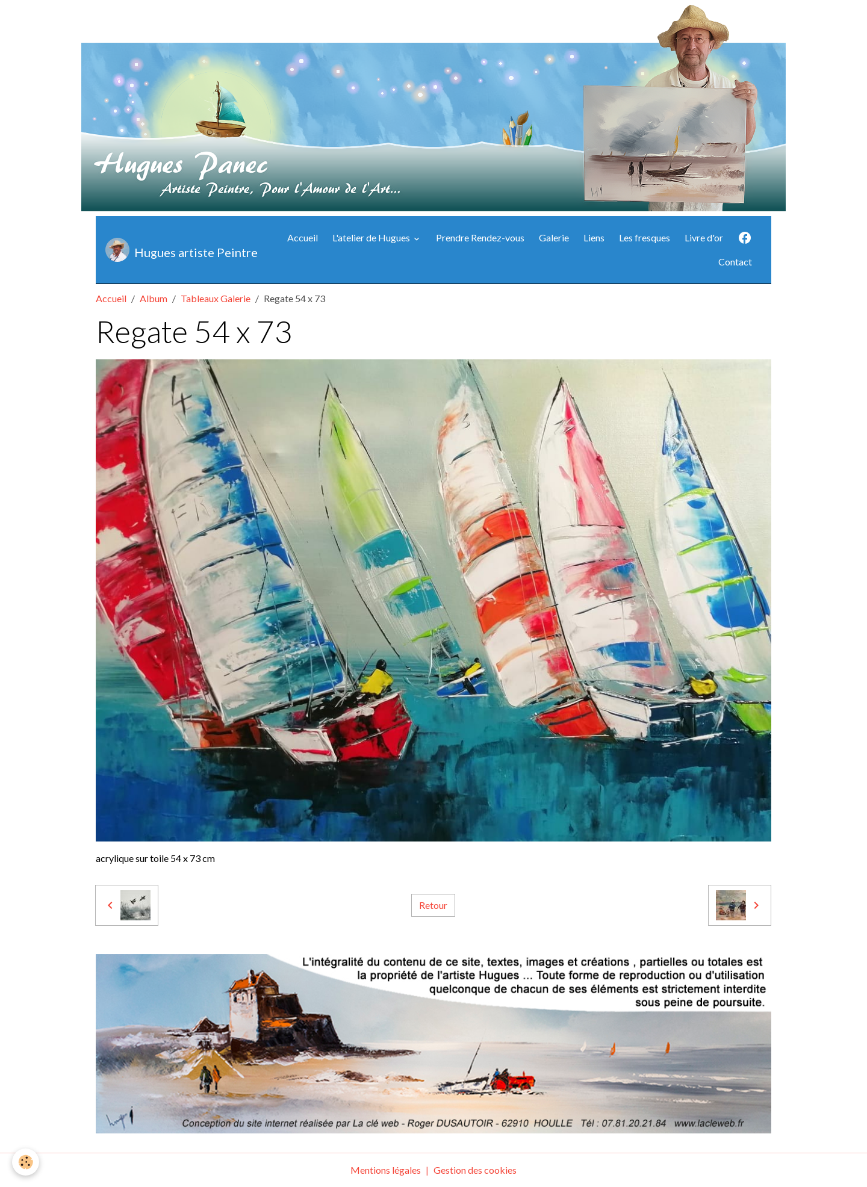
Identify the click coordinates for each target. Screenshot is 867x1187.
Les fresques (644, 237)
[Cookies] (25, 1162)
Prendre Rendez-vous (480, 237)
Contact (735, 261)
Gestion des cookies (475, 1170)
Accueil (302, 237)
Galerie (554, 237)
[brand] (177, 250)
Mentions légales (385, 1170)
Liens (593, 237)
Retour (433, 905)
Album (153, 298)
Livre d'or (704, 237)
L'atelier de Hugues (372, 237)
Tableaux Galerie (215, 298)
